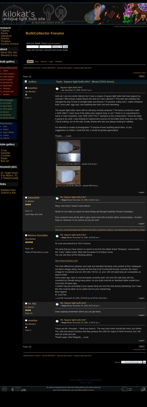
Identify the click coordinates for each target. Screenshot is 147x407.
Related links (8, 190)
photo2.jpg (61, 186)
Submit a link (8, 192)
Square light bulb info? (71, 87)
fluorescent (7, 115)
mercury (6, 112)
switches (6, 138)
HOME (116, 26)
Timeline (5, 41)
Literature (6, 35)
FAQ (136, 26)
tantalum (6, 94)
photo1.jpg (61, 164)
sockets (6, 135)
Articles (5, 38)
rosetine (32, 88)
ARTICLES (130, 26)
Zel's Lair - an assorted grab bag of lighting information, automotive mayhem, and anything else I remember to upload (100, 230)
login (49, 43)
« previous (136, 73)
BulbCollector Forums (45, 33)
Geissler (5, 153)
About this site (9, 52)
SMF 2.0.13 (74, 380)
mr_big (32, 303)
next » (144, 73)
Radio (4, 158)
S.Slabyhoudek (9, 178)
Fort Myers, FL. (9, 175)
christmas (6, 88)
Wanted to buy (9, 55)
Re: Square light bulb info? (73, 197)
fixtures (5, 129)
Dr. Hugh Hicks (9, 172)
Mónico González (38, 235)
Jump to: (118, 362)
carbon (5, 71)
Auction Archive (10, 43)
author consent (88, 390)
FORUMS (123, 26)
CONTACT (143, 26)
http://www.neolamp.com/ (66, 260)
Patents (5, 30)
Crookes (5, 155)
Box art (5, 161)
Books (4, 33)
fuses (5, 126)
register (57, 43)
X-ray (4, 150)
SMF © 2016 (84, 380)
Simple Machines (96, 380)
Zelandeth (33, 197)
